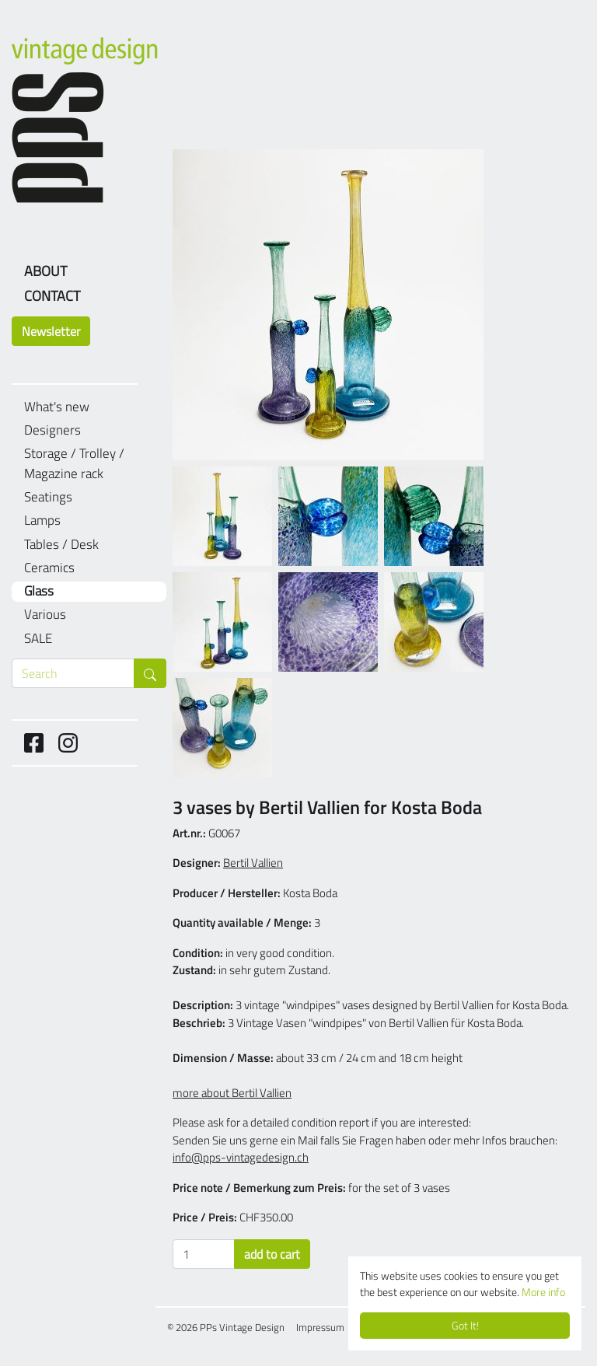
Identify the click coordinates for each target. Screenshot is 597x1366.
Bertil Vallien (253, 863)
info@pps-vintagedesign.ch (241, 1157)
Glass (39, 591)
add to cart (272, 1254)
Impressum (320, 1327)
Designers (52, 430)
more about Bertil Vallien (232, 1093)
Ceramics (49, 568)
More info (543, 1292)
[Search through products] (73, 673)
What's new (56, 407)
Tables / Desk (61, 544)
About (45, 270)
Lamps (42, 520)
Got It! (465, 1325)
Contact (52, 295)
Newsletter (51, 331)
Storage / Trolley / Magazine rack (74, 464)
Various (45, 614)
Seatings (48, 497)
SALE (38, 638)
